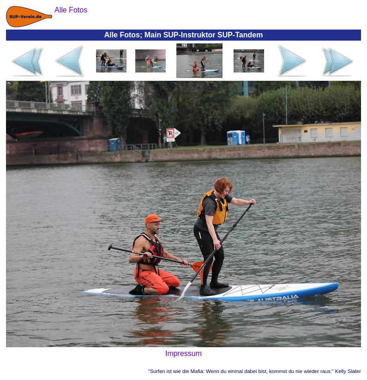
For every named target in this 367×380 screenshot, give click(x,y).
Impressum (183, 353)
